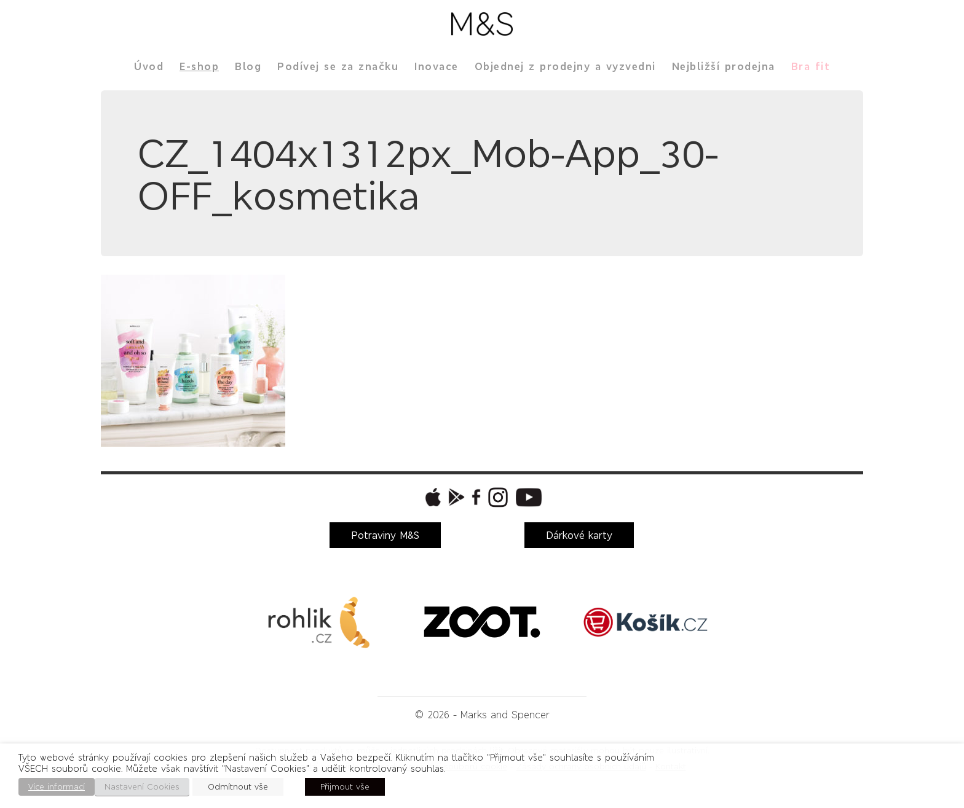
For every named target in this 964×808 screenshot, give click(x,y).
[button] (431, 497)
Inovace (436, 66)
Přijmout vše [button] (344, 787)
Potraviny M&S (385, 535)
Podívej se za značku (337, 66)
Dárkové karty (579, 535)
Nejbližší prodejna (723, 66)
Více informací (56, 787)
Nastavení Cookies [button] (142, 787)
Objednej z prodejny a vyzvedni (565, 66)
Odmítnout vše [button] (238, 787)
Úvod (149, 66)
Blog (248, 66)
